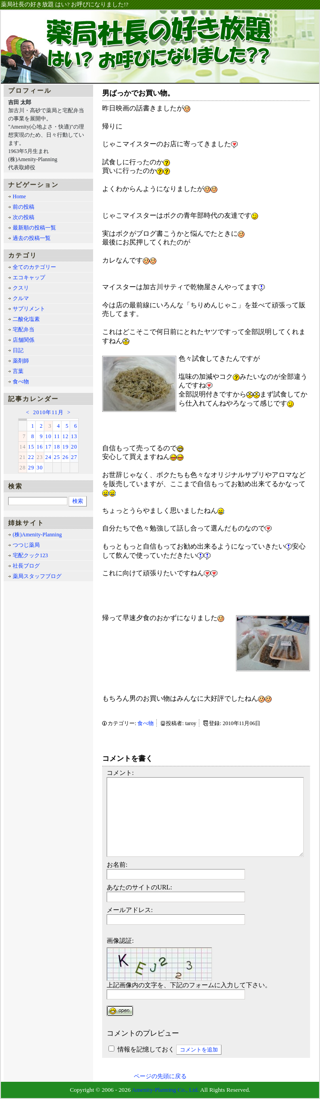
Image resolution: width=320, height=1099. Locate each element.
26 (65, 457)
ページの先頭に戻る (160, 1076)
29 (31, 467)
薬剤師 (21, 361)
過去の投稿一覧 (32, 238)
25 (57, 457)
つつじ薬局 (26, 545)
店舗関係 (23, 340)
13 (74, 436)
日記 (18, 350)
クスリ (21, 288)
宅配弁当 (23, 329)
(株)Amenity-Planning (37, 534)
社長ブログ (26, 566)
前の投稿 (23, 207)
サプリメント (29, 309)
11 (57, 436)
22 (31, 457)
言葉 (18, 371)
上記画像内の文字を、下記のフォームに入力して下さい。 (189, 985)
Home (19, 196)
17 (48, 447)
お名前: (117, 864)
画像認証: (120, 940)
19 (65, 447)
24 (48, 457)
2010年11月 (48, 412)
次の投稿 (23, 217)
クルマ (21, 298)
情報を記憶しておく (146, 1049)
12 (65, 436)
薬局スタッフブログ (37, 576)
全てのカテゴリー (34, 267)
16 (40, 447)
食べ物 (145, 723)
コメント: (120, 772)
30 (40, 467)
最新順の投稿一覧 (34, 228)
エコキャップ (29, 277)
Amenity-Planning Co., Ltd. (165, 1089)
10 (48, 436)
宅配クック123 (30, 555)
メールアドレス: (130, 909)
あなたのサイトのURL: (139, 887)
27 (74, 457)
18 (57, 447)
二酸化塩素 (26, 319)
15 (31, 447)
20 (74, 447)
